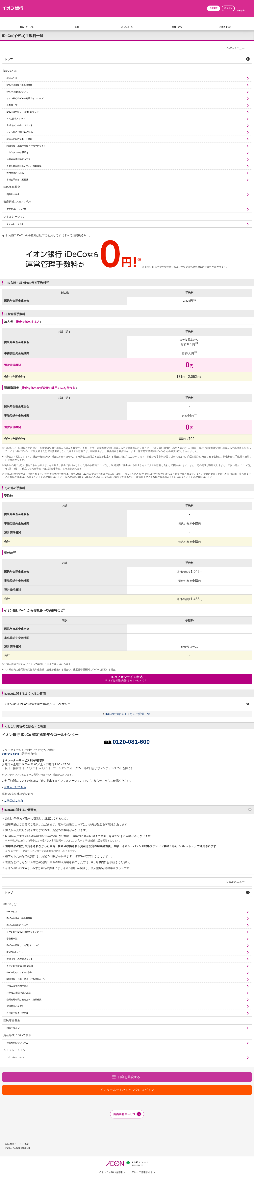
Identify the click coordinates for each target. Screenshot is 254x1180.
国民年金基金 (11, 186)
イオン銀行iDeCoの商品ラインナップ (25, 98)
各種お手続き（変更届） (19, 179)
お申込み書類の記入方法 (19, 159)
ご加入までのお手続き (17, 152)
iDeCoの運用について (17, 91)
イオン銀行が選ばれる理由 (20, 132)
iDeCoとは (10, 70)
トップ (9, 59)
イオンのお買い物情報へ (112, 1172)
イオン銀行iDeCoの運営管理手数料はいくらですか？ (37, 704)
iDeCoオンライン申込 (127, 678)
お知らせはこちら (15, 787)
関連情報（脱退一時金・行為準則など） (26, 145)
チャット (241, 11)
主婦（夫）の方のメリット (20, 125)
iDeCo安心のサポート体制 (19, 139)
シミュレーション (14, 216)
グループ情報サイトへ (143, 1172)
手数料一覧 (12, 105)
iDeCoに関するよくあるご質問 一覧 (128, 713)
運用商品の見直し (15, 173)
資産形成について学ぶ (17, 201)
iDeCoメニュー (235, 48)
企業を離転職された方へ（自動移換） (25, 166)
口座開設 (213, 8)
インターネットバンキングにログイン (127, 1090)
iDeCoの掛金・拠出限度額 (19, 85)
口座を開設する (129, 1077)
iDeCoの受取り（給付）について (23, 112)
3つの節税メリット (16, 118)
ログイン (228, 8)
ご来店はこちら (13, 800)
